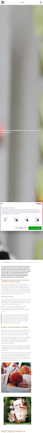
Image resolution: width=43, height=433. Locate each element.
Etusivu (2, 262)
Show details (37, 224)
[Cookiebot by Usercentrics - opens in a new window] (37, 204)
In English (22, 2)
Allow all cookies (35, 228)
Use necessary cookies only (21, 228)
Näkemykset (7, 262)
